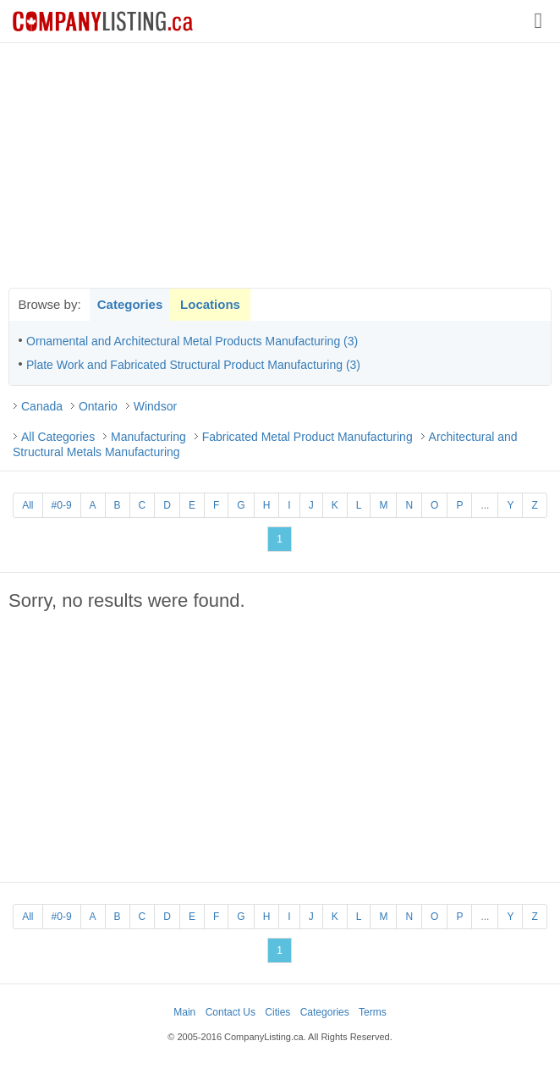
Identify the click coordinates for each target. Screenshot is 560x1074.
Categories (130, 304)
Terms (373, 1012)
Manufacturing (148, 436)
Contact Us (230, 1012)
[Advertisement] (280, 165)
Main (184, 1012)
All (27, 505)
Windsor (155, 406)
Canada (42, 406)
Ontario (98, 406)
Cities (277, 1012)
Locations (210, 304)
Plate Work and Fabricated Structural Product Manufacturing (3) (193, 365)
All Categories (58, 436)
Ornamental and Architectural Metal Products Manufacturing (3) (192, 341)
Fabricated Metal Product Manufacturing (307, 436)
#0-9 (62, 505)
